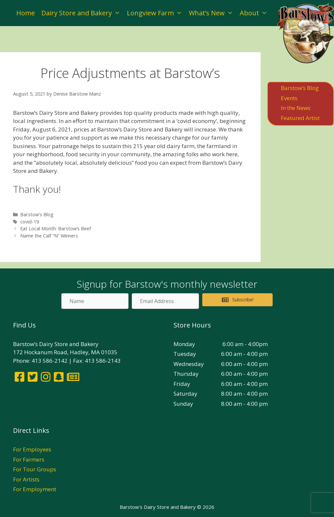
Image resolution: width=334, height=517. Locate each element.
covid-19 (29, 222)
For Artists (26, 479)
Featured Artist (300, 118)
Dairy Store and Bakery (82, 13)
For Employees (32, 449)
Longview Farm (156, 13)
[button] (237, 299)
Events (289, 98)
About (255, 13)
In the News (296, 108)
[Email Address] (165, 301)
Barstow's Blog (36, 214)
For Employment (34, 489)
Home (25, 12)
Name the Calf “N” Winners (49, 236)
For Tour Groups (34, 469)
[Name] (95, 301)
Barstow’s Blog (300, 88)
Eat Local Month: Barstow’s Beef (55, 228)
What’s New (212, 13)
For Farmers (28, 459)
